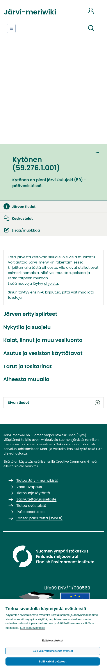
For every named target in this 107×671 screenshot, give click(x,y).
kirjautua (50, 292)
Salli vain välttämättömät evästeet (53, 651)
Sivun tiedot (53, 402)
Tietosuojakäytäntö (33, 492)
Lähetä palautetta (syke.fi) (39, 518)
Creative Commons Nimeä (76, 461)
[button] (91, 28)
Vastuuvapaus (29, 486)
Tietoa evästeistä (31, 505)
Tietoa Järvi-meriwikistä (37, 480)
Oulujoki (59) (70, 180)
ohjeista (51, 283)
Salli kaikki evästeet (52, 661)
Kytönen (20, 180)
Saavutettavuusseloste (36, 499)
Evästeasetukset (52, 640)
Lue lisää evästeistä (32, 627)
